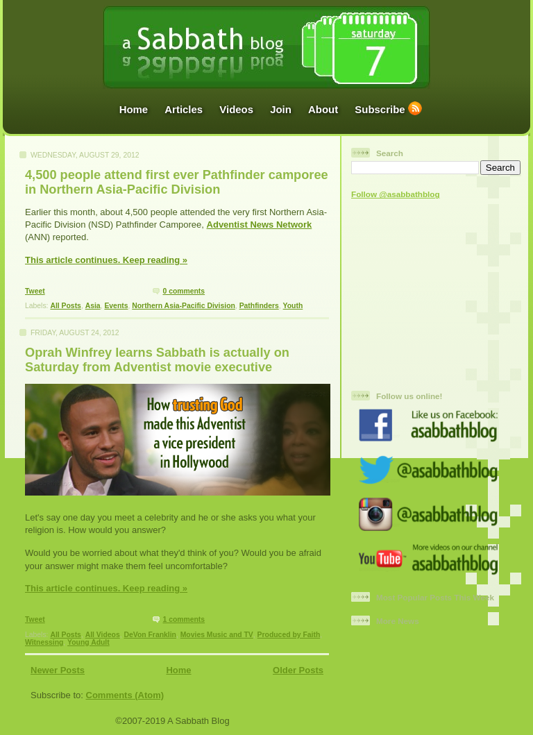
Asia (93, 306)
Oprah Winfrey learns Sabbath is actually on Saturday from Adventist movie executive (157, 360)
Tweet (35, 291)
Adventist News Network (259, 224)
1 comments (183, 619)
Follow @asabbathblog (395, 193)
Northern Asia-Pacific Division (183, 306)
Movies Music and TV (216, 635)
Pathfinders (259, 306)
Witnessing (44, 642)
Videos (236, 109)
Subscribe (380, 109)
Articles (183, 109)
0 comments (183, 291)
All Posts (65, 306)
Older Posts (298, 670)
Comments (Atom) (125, 695)
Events (116, 306)
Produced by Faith (289, 635)
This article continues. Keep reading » (106, 260)
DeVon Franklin (150, 635)
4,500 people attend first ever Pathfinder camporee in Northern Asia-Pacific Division (176, 182)
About (323, 109)
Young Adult (88, 642)
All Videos (102, 635)
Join (280, 109)
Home (134, 109)
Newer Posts (58, 670)
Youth (293, 306)
